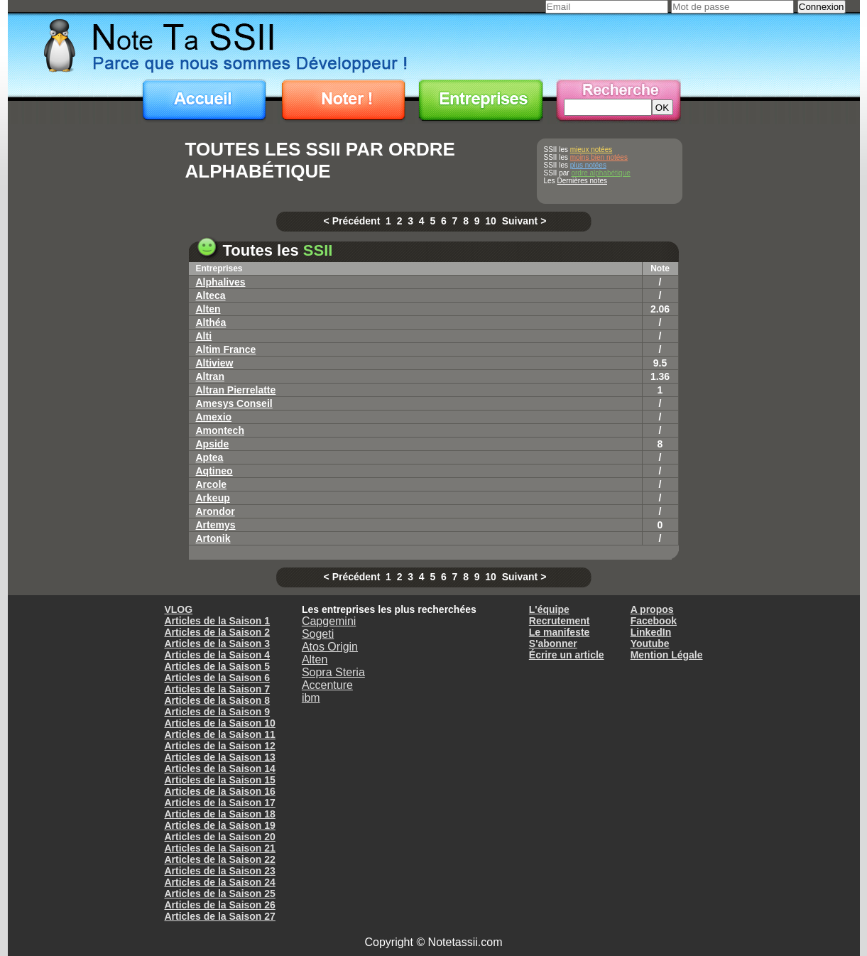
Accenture (327, 685)
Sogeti (318, 634)
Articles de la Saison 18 (219, 814)
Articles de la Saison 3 (217, 643)
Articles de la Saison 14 (219, 768)
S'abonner (553, 643)
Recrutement (559, 620)
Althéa (211, 322)
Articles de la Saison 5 (217, 666)
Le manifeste (559, 632)
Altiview (215, 363)
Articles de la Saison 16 (219, 791)
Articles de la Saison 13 (219, 757)
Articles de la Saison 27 (219, 916)
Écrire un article (566, 655)
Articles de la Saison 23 (219, 870)
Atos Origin (330, 647)
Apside (212, 444)
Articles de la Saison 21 (219, 848)
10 (490, 221)
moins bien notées (599, 157)
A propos (652, 609)
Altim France (226, 349)
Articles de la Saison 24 (219, 882)
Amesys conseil (234, 403)
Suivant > (524, 221)
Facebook (654, 620)
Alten (208, 309)
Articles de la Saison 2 (217, 632)
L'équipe (549, 609)
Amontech (220, 430)
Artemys (216, 525)
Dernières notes (582, 181)
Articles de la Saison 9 (217, 711)
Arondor (215, 511)
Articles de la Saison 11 (219, 734)
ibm (311, 698)
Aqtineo (214, 471)
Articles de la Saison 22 (219, 859)
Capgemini (329, 621)
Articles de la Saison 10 (219, 723)
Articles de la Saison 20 (219, 836)
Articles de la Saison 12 (219, 745)
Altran (210, 376)
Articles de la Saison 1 (217, 620)
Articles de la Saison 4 (217, 655)
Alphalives (221, 282)
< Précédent (352, 221)
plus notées (588, 165)
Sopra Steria (333, 672)
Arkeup (213, 498)
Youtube (650, 643)
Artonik (213, 538)
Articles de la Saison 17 (219, 802)
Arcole (211, 484)
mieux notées (591, 149)
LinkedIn (651, 632)
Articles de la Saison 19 (219, 825)
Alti (204, 336)
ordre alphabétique (600, 173)
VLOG (178, 609)
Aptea (210, 457)
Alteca (211, 295)
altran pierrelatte (236, 390)
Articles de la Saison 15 (219, 780)
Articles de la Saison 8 (217, 700)
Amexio (214, 417)
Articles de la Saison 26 (219, 905)
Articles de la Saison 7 (217, 689)
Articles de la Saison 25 (219, 893)
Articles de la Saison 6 (217, 677)
